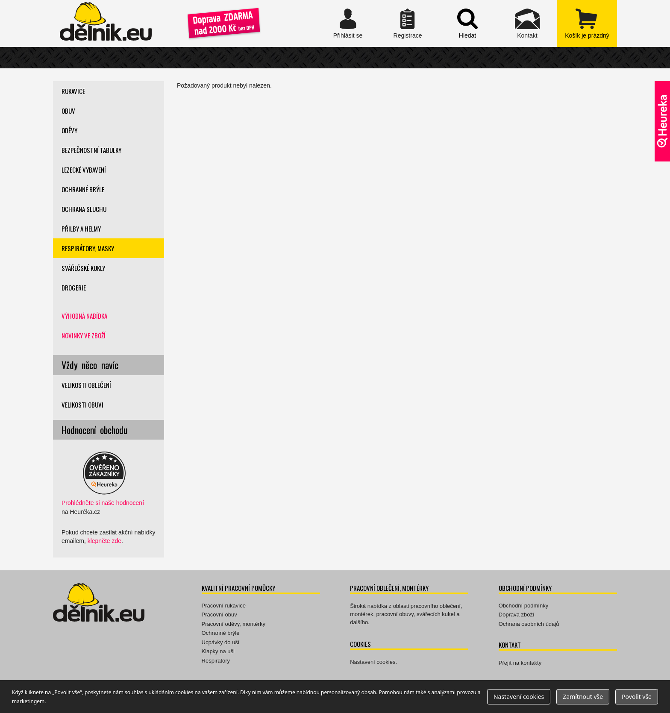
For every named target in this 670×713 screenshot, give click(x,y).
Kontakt (527, 23)
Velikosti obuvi (82, 404)
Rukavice (73, 91)
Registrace (408, 23)
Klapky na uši (218, 651)
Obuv (68, 110)
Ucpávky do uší (221, 642)
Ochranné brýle (83, 189)
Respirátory (216, 660)
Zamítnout (583, 696)
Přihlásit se (348, 23)
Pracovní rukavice (224, 605)
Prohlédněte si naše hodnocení (103, 502)
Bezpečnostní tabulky (91, 150)
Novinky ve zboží (84, 335)
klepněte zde (104, 540)
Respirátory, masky (88, 248)
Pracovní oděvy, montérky (233, 624)
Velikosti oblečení (86, 385)
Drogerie (74, 287)
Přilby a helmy (81, 228)
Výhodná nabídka (84, 315)
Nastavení (519, 696)
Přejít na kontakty (520, 663)
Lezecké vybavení (84, 169)
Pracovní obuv (219, 614)
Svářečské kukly (83, 268)
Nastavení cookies (372, 662)
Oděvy (69, 130)
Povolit (637, 696)
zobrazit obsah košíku (587, 23)
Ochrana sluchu (84, 209)
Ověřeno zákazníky (662, 121)
